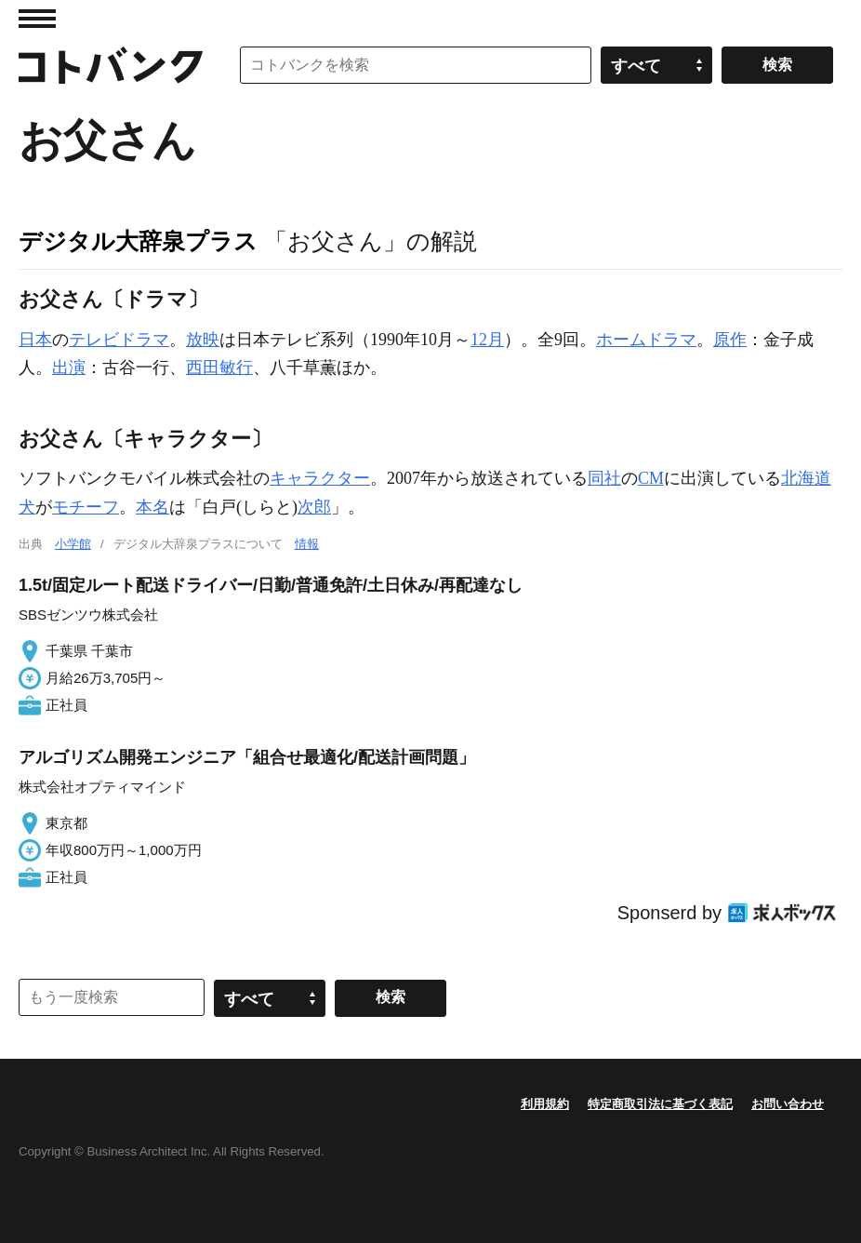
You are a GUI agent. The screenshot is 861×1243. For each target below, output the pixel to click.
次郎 (314, 507)
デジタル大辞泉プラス (138, 241)
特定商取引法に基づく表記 (660, 1104)
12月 (487, 339)
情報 (307, 544)
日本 (35, 339)
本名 (152, 507)
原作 (730, 339)
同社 (604, 478)
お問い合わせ (787, 1104)
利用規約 (545, 1104)
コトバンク (111, 65)
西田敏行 (219, 367)
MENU (37, 18)
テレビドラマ (119, 339)
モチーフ (85, 507)
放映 (202, 339)
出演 (69, 367)
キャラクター (320, 478)
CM (651, 478)
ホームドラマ (646, 339)
